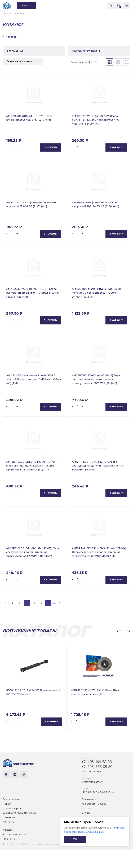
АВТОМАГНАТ (15, 51)
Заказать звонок (92, 771)
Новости (8, 803)
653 (54, 602)
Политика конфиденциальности (49, 844)
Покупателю (89, 799)
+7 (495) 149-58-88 (97, 762)
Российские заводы (15, 834)
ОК (75, 839)
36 (96, 62)
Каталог (7, 829)
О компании (11, 799)
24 (92, 62)
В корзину (50, 147)
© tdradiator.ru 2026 (14, 844)
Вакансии (9, 817)
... (48, 603)
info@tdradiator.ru (92, 781)
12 (89, 62)
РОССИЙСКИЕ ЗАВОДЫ (86, 51)
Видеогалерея (12, 808)
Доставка (87, 808)
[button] (119, 631)
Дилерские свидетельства (19, 812)
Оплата (85, 812)
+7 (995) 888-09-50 (97, 767)
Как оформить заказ (93, 803)
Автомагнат (10, 838)
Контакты (8, 821)
